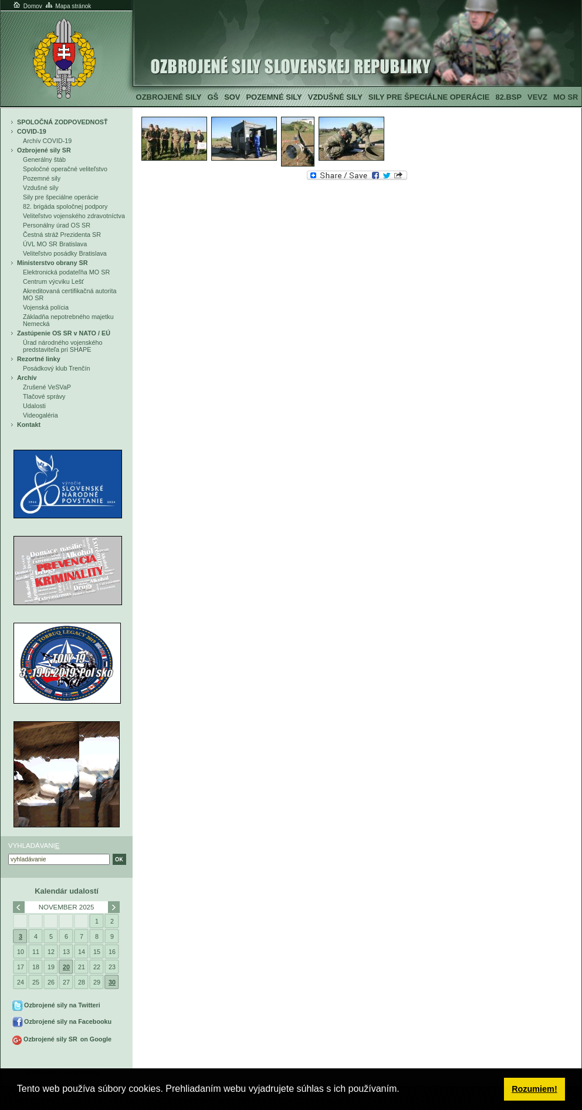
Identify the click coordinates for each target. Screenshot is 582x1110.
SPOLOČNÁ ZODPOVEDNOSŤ (62, 121)
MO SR (565, 97)
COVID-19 (31, 131)
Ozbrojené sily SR (44, 150)
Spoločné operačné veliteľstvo (65, 168)
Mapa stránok (68, 6)
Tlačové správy (44, 396)
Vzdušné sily (335, 97)
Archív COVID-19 (47, 140)
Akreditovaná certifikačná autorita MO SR (69, 294)
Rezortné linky (38, 358)
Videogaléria (40, 415)
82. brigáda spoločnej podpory (65, 206)
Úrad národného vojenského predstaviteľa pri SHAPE (62, 346)
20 (66, 966)
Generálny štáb (44, 159)
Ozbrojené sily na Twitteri (62, 1005)
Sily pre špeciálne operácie (429, 97)
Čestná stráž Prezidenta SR (62, 234)
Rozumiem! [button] (534, 1089)
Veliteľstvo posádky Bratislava (65, 253)
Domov (27, 6)
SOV (232, 97)
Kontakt (28, 424)
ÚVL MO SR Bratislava (55, 243)
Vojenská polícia (46, 307)
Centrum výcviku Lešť (53, 281)
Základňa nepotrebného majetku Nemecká (68, 320)
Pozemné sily (274, 97)
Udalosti (34, 405)
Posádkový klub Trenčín (56, 368)
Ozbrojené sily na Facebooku (67, 1021)
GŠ (212, 97)
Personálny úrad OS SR (56, 225)
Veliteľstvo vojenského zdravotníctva (74, 215)
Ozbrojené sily (169, 97)
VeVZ (537, 97)
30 (112, 982)
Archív (27, 377)
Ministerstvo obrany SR (52, 262)
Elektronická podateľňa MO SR (66, 272)
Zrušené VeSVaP (47, 387)
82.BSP (508, 97)
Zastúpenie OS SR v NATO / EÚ (63, 333)
